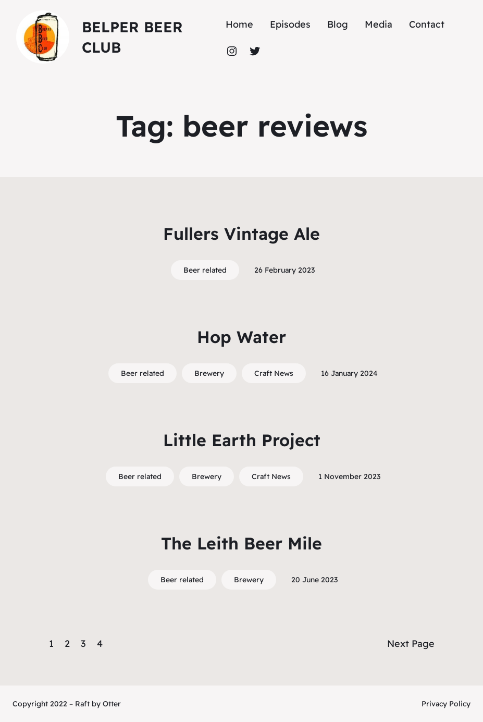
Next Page (411, 644)
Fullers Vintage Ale (241, 233)
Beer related (205, 270)
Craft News (273, 373)
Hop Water (241, 336)
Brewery (209, 373)
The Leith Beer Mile (241, 543)
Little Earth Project (241, 440)
